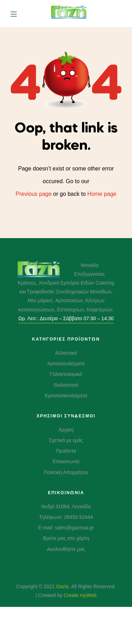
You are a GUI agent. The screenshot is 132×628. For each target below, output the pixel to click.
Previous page (33, 194)
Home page (102, 194)
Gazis (62, 586)
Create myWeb (80, 595)
